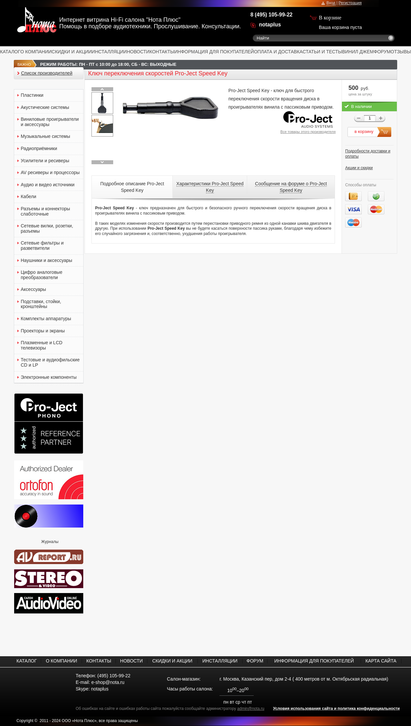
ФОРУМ (382, 51)
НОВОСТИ (138, 51)
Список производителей (46, 73)
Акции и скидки (359, 168)
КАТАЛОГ (10, 51)
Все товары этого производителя (308, 132)
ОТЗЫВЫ (401, 51)
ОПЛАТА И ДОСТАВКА (278, 51)
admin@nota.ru (250, 708)
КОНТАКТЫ (161, 51)
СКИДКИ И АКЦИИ (72, 51)
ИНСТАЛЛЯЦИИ (109, 51)
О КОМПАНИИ (36, 51)
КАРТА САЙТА (380, 660)
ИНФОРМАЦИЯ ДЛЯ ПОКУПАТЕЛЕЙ (214, 51)
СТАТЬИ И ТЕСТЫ (322, 51)
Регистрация (350, 3)
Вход (330, 3)
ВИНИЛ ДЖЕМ (358, 51)
